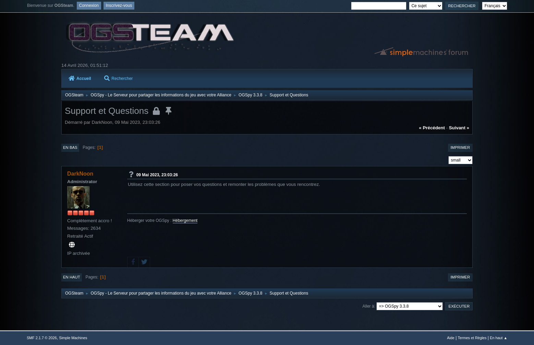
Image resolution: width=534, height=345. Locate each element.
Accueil (80, 78)
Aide (450, 338)
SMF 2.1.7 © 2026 (42, 338)
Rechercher (118, 78)
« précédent (432, 127)
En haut (71, 277)
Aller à (368, 306)
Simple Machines (73, 338)
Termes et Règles (472, 338)
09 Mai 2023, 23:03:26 (157, 174)
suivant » (459, 127)
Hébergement (185, 220)
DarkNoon (80, 174)
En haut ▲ (498, 338)
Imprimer (460, 147)
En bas (70, 147)
